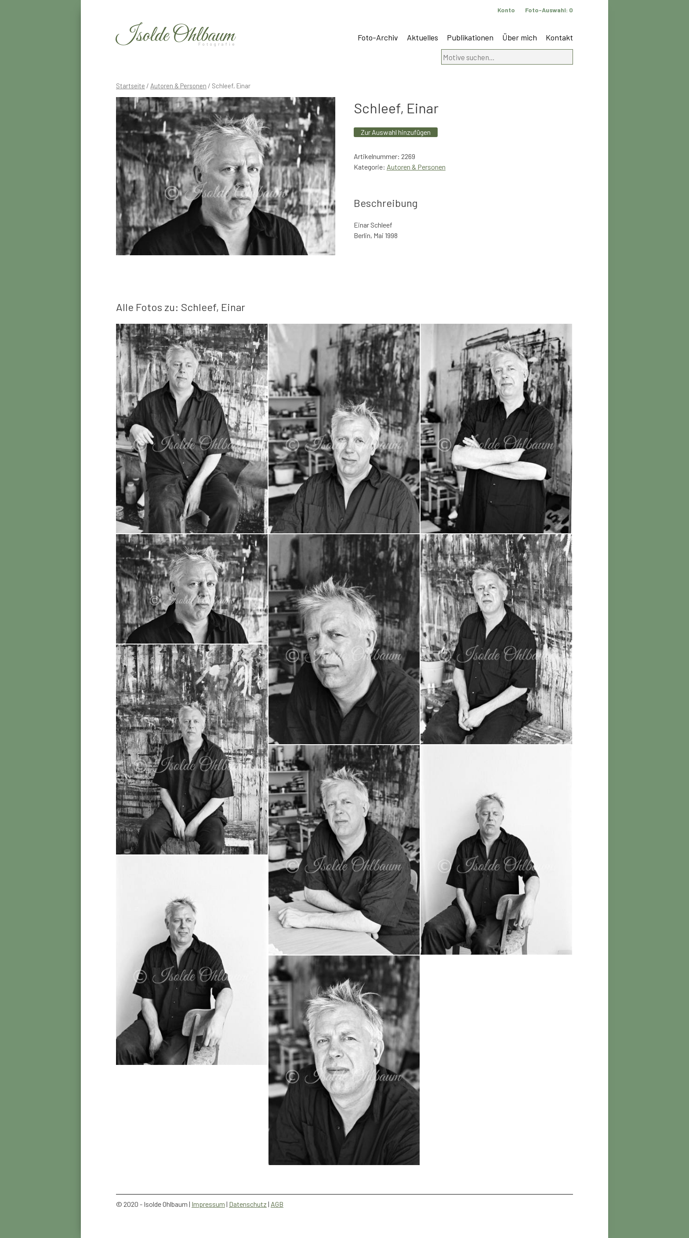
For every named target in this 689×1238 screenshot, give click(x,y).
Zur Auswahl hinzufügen (396, 132)
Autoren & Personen (178, 86)
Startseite (130, 86)
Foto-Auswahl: (549, 10)
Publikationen (470, 37)
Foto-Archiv (378, 37)
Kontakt (559, 37)
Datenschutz (248, 1204)
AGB (277, 1204)
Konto (506, 10)
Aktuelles (422, 37)
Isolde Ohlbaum (175, 36)
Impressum (208, 1204)
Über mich (519, 37)
